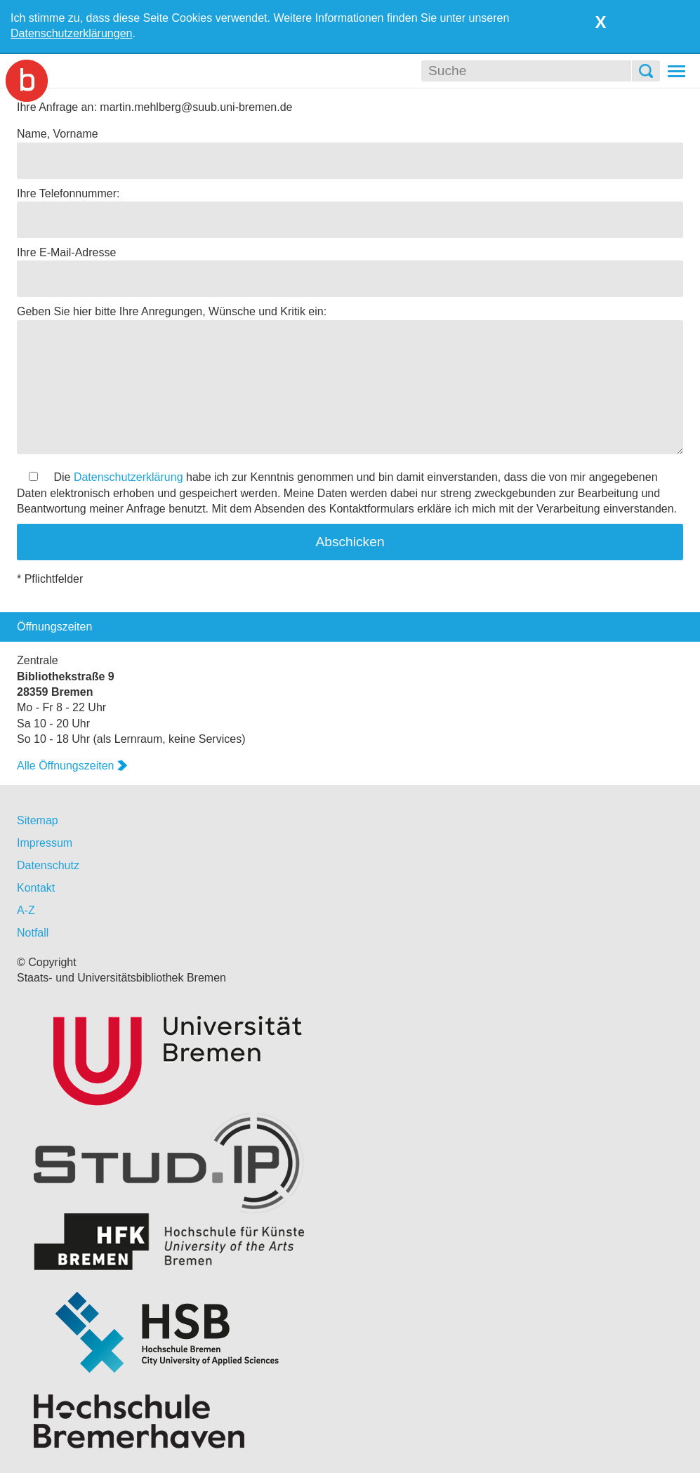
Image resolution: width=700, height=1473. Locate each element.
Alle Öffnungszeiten (72, 766)
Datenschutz (48, 865)
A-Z (26, 910)
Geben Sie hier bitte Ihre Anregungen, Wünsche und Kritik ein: (171, 311)
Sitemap (37, 820)
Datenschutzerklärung (128, 477)
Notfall (32, 933)
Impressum (44, 843)
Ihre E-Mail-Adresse (66, 252)
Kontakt (36, 888)
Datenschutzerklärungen (71, 33)
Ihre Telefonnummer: (68, 193)
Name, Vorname (57, 134)
